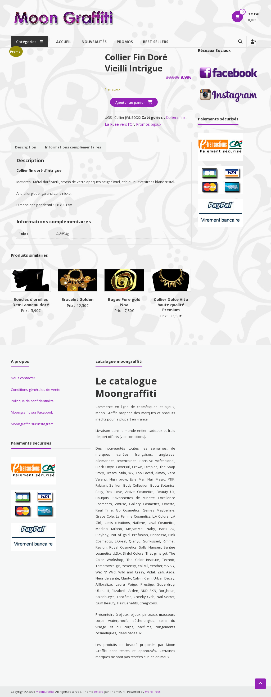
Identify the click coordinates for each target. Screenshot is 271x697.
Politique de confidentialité (32, 401)
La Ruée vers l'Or (119, 124)
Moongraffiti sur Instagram (32, 424)
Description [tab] (25, 147)
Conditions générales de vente (35, 389)
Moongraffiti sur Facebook (32, 412)
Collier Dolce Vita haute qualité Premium (171, 304)
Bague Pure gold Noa (124, 302)
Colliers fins (176, 117)
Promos (125, 41)
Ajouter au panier (130, 102)
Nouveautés (94, 41)
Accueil (63, 41)
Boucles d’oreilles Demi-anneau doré (30, 302)
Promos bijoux (148, 124)
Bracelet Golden (77, 299)
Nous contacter (23, 377)
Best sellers (155, 41)
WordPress (152, 692)
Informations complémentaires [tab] (73, 147)
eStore (98, 692)
